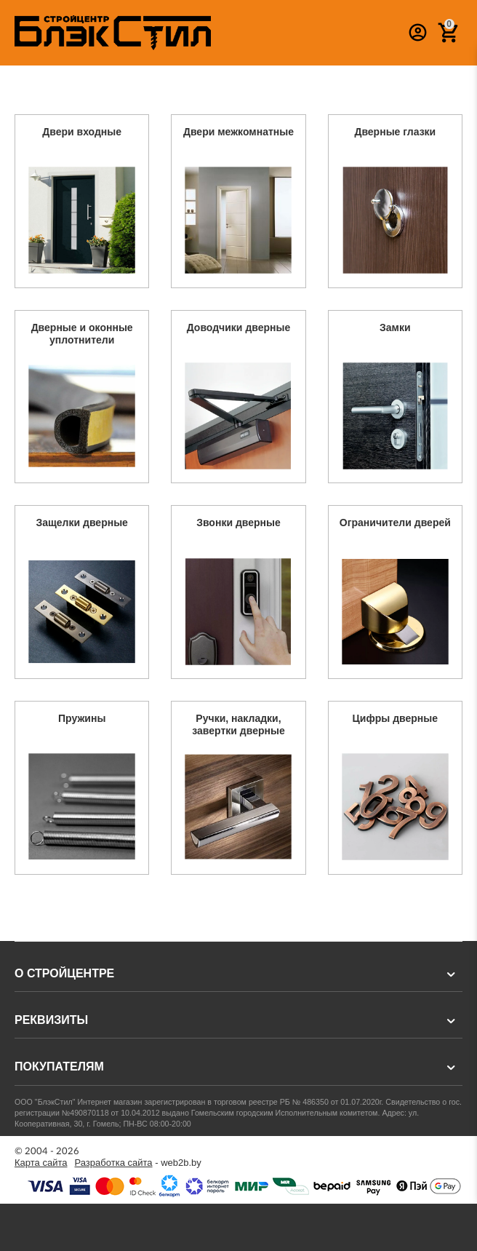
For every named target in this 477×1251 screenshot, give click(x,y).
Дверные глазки (395, 132)
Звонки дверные (238, 522)
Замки (395, 327)
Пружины (81, 718)
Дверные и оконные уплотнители (82, 334)
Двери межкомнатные (238, 132)
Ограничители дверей (395, 522)
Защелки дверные (82, 522)
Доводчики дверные (239, 327)
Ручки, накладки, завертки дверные (238, 724)
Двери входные (81, 132)
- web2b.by (138, 1163)
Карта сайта (41, 1163)
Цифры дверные (395, 718)
